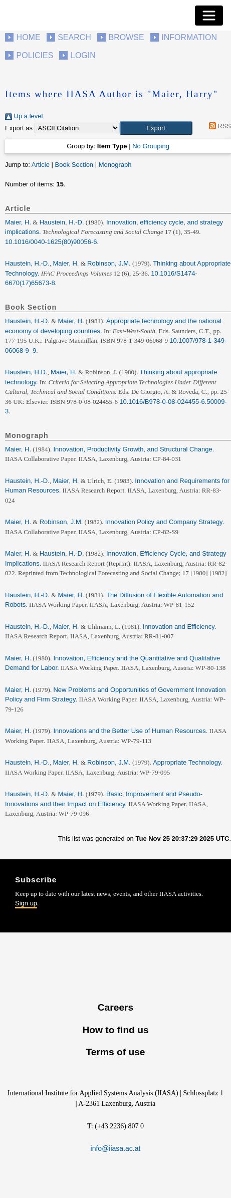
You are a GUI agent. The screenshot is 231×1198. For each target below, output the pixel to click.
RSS (218, 126)
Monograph (115, 164)
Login (83, 55)
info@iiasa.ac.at (116, 1148)
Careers (115, 1007)
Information (189, 37)
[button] (156, 128)
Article (41, 164)
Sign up (26, 903)
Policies (35, 55)
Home (29, 37)
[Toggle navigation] (209, 16)
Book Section (74, 164)
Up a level (24, 116)
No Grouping (150, 146)
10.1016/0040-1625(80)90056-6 (51, 242)
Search (74, 37)
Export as (19, 128)
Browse (126, 37)
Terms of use (115, 1052)
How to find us (115, 1030)
